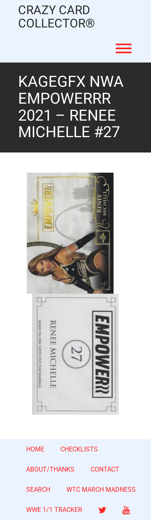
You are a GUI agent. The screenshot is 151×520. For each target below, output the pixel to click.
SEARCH (38, 489)
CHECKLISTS (79, 449)
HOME (35, 449)
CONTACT (105, 469)
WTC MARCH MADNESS (101, 489)
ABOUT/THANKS (50, 469)
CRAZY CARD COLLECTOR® (56, 17)
